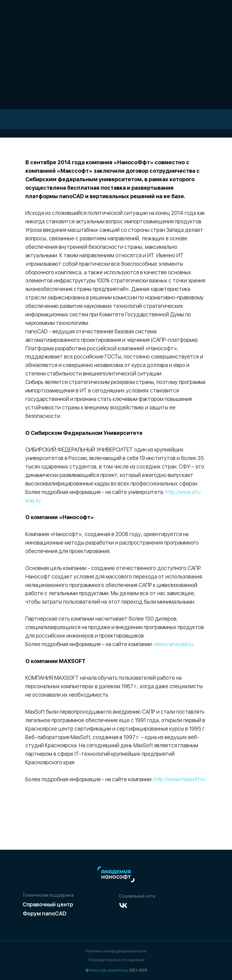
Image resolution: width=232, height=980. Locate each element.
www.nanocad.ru (173, 644)
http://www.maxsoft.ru (179, 779)
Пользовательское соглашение (116, 960)
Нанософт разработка (108, 970)
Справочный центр (48, 904)
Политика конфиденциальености (116, 951)
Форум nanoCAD (44, 913)
